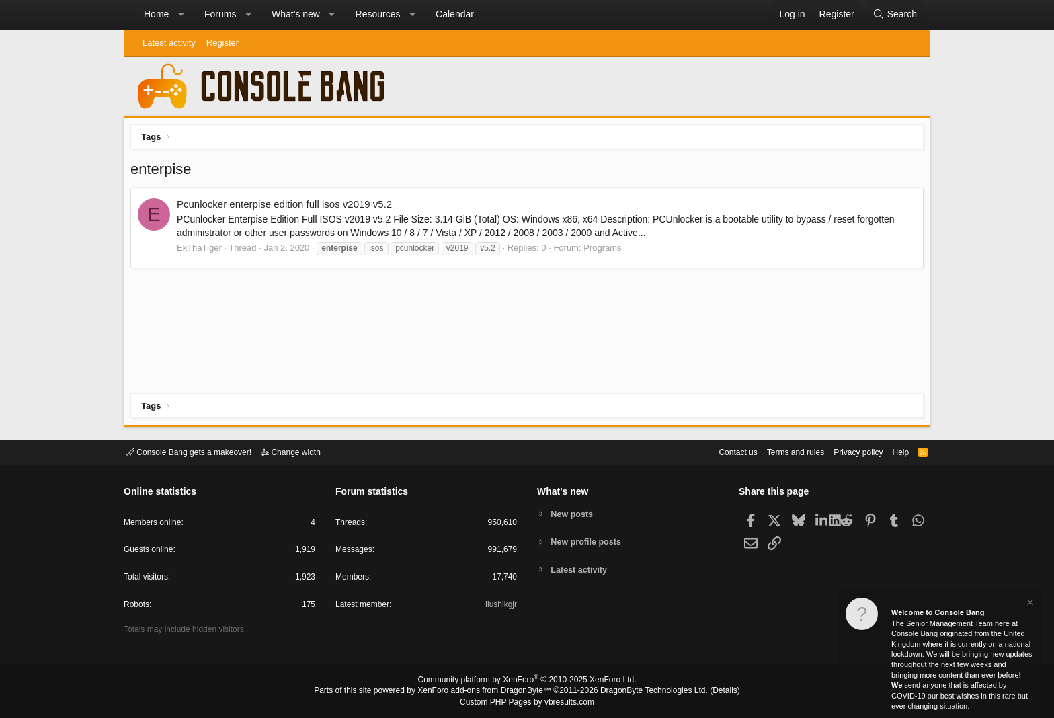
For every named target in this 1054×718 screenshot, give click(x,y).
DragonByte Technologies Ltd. (643, 692)
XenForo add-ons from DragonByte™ (488, 692)
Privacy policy (846, 451)
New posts (574, 513)
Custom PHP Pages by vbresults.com (526, 703)
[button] (181, 15)
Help (892, 451)
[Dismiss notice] (1029, 604)
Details (708, 692)
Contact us (717, 451)
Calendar (455, 14)
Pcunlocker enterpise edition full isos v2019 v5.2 (287, 207)
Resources (378, 14)
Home (156, 14)
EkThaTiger (202, 251)
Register (222, 43)
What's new (296, 14)
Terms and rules (779, 451)
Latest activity (169, 43)
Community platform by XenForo (527, 682)
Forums (220, 14)
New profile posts (588, 541)
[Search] (895, 15)
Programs (605, 251)
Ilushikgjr (500, 607)
